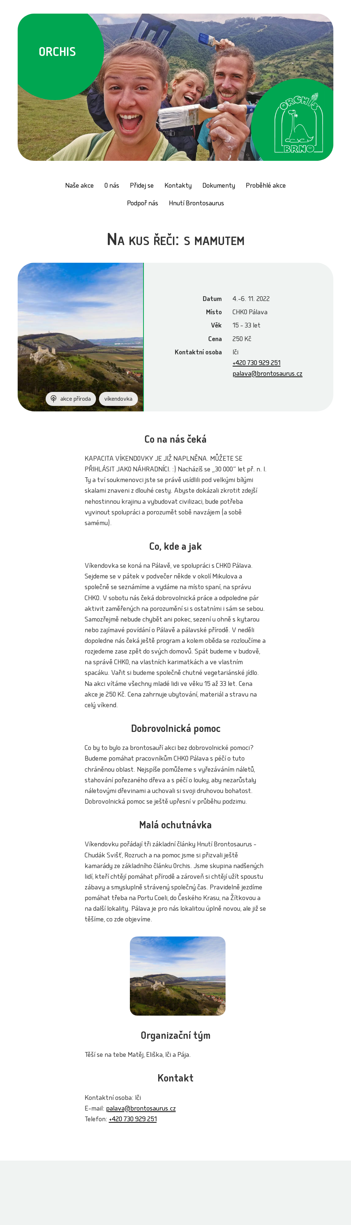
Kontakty (178, 186)
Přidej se (142, 186)
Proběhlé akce (266, 186)
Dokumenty (218, 186)
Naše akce (79, 186)
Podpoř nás (142, 204)
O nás (111, 186)
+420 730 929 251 (256, 363)
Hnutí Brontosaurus (196, 204)
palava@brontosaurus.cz (267, 374)
